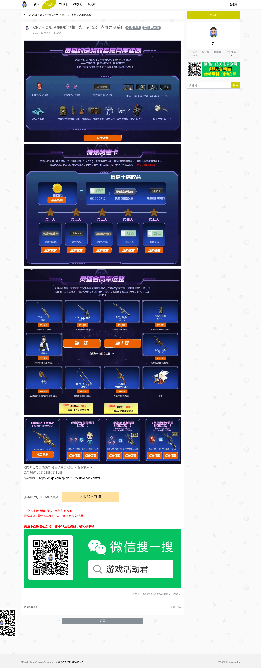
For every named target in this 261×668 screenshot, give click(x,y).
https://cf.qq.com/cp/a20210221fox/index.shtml (69, 478)
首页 (36, 4)
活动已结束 (151, 27)
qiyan (36, 33)
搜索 (235, 85)
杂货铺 (92, 4)
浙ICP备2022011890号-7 (70, 662)
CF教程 (77, 4)
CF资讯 (63, 4)
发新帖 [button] (214, 15)
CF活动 (49, 4)
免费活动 (133, 27)
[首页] (24, 15)
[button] (173, 634)
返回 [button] (102, 648)
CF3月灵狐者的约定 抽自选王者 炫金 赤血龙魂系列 (66, 15)
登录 (234, 4)
